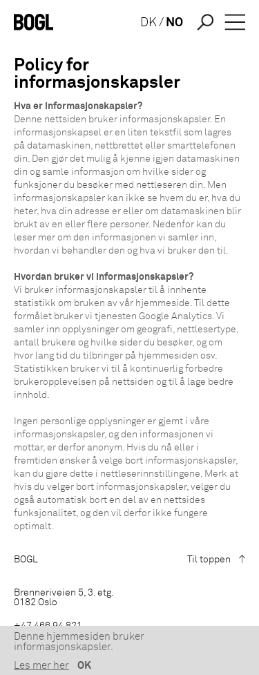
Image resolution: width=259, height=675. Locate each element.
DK (148, 23)
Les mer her (41, 665)
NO (174, 23)
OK (84, 665)
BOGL (26, 559)
